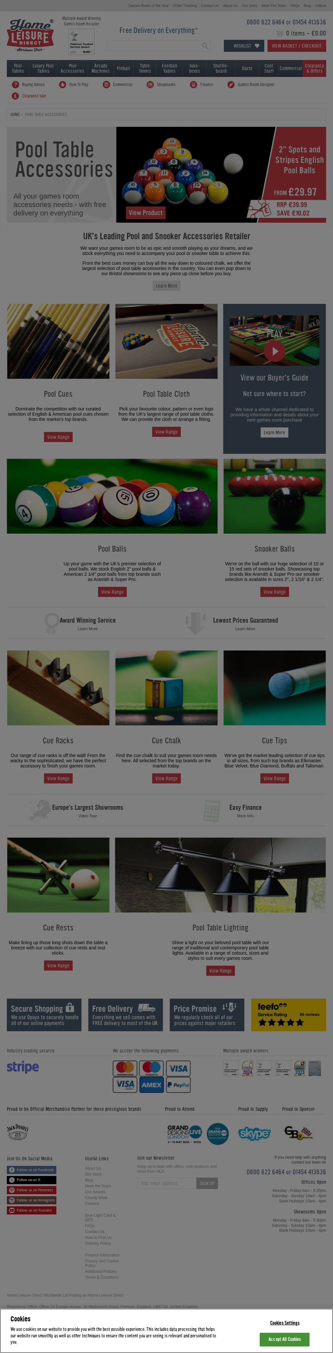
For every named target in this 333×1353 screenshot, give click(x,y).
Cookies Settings (284, 1323)
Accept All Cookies (284, 1339)
